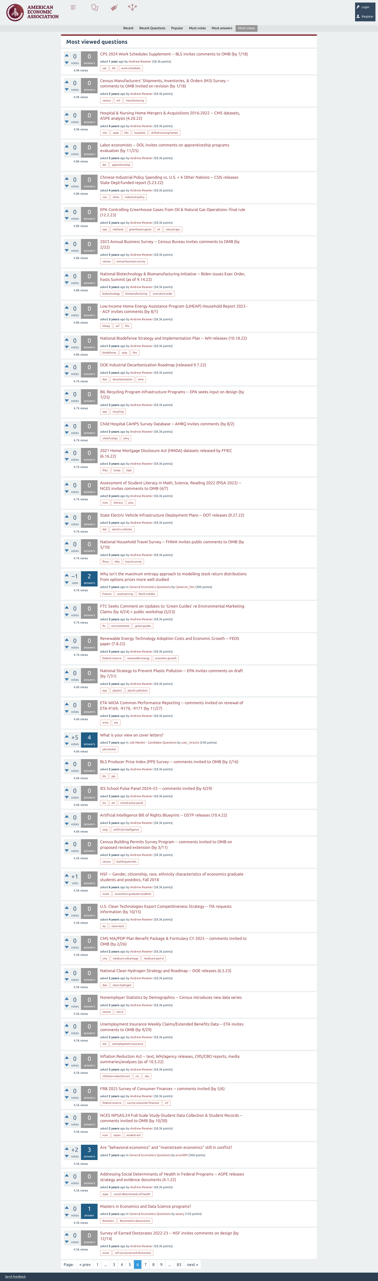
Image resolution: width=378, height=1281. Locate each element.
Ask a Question (156, 14)
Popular (177, 28)
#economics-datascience (135, 1220)
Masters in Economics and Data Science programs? (145, 1206)
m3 (118, 100)
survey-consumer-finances (143, 1102)
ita (104, 926)
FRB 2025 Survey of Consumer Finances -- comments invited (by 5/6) (162, 1088)
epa (104, 229)
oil (158, 229)
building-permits (126, 861)
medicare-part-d (154, 958)
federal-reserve (112, 658)
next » (192, 1264)
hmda (117, 470)
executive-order (162, 293)
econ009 (182, 1155)
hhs (126, 132)
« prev (85, 1264)
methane (118, 229)
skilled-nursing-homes (164, 132)
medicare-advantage (125, 958)
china (116, 197)
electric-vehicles (122, 529)
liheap (106, 325)
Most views (246, 28)
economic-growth (166, 658)
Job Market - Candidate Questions (153, 742)
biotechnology (111, 293)
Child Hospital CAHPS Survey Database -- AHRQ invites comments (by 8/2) (167, 423)
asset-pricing (125, 593)
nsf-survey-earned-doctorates (133, 1252)
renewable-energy (138, 658)
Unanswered (95, 14)
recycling (118, 411)
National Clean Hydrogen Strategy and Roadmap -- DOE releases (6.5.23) (165, 970)
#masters (108, 1220)
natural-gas (173, 229)
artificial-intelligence (126, 829)
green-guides (143, 625)
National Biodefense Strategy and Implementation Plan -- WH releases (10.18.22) (173, 338)
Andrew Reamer (140, 61)
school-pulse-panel (131, 802)
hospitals (139, 132)
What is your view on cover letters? (131, 735)
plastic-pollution (137, 690)
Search (177, 14)
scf (166, 1102)
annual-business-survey (130, 261)
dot (104, 529)
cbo (147, 1076)
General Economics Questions (150, 587)
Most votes (197, 28)
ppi (113, 776)
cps (104, 68)
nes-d (119, 1011)
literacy (118, 502)
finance (107, 593)
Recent (128, 28)
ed (113, 802)
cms (104, 132)
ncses (105, 893)
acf (117, 325)
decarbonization (122, 379)
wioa (105, 722)
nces (105, 502)
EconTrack (238, 14)
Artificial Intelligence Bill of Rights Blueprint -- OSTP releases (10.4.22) (163, 815)
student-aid (133, 1135)
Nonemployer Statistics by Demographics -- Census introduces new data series (171, 997)
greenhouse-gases (140, 229)
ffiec (105, 470)
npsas (117, 1135)
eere (141, 379)
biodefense (109, 352)
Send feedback (15, 1276)
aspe (116, 132)
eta (116, 722)
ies (104, 802)
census (106, 100)
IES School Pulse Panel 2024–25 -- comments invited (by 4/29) (156, 788)
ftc (104, 625)
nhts (117, 561)
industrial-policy (134, 197)
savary (180, 1213)
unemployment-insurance (127, 1043)
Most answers (222, 28)
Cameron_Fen (185, 587)
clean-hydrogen (122, 985)
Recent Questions (152, 28)
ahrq (126, 438)
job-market (109, 749)
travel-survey (133, 561)
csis (104, 197)
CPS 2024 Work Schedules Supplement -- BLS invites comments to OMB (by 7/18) (174, 54)
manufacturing (135, 100)
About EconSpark (213, 14)
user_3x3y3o (190, 742)
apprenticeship (121, 164)
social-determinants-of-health (132, 1194)
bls (114, 68)
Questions (73, 14)
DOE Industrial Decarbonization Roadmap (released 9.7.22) (153, 365)
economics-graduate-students (133, 893)
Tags (114, 14)
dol (104, 164)
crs (137, 1076)
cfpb (128, 470)
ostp (124, 352)
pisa (130, 502)
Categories (132, 14)
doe (104, 379)
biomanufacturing (136, 293)
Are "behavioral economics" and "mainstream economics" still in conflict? (166, 1147)
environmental (120, 625)
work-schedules (131, 68)
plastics (117, 690)
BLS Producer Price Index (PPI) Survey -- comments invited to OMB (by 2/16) (169, 761)
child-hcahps (110, 438)
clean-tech (117, 926)
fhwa (105, 561)
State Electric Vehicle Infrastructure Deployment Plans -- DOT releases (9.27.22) (172, 515)
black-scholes (147, 593)
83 (179, 1264)
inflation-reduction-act (116, 1076)
